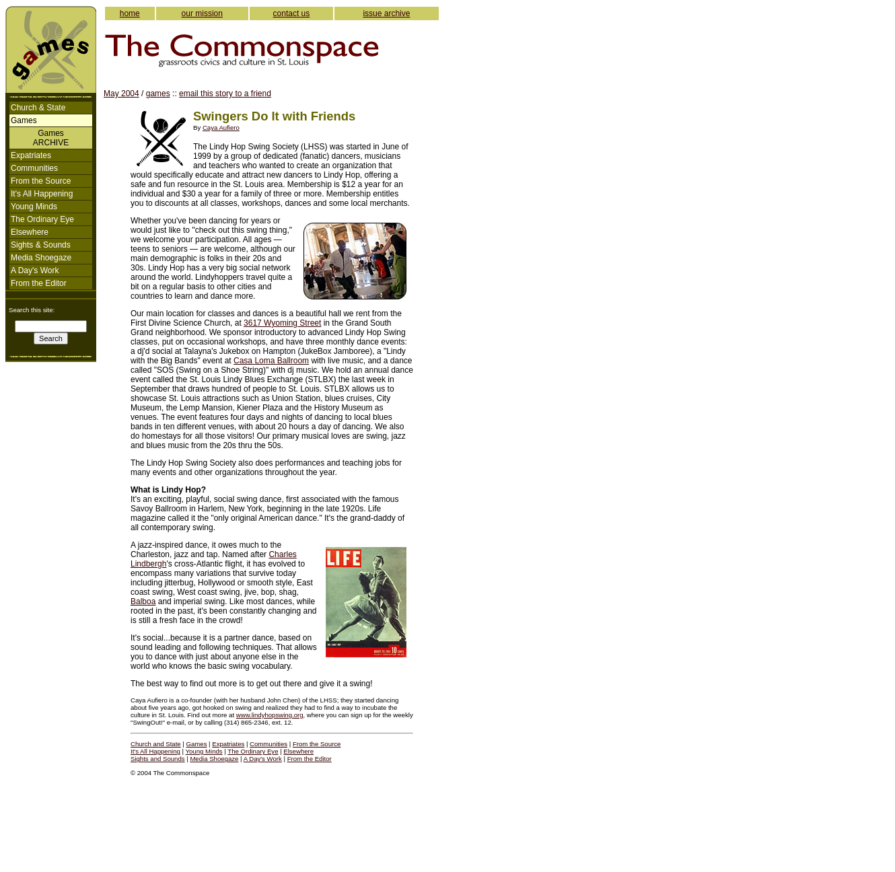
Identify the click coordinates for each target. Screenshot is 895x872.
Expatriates (31, 155)
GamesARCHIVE (51, 138)
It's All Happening (42, 193)
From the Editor (39, 283)
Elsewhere (29, 232)
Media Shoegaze (41, 257)
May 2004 (121, 93)
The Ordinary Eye (42, 219)
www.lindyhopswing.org (269, 715)
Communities (34, 168)
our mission (202, 13)
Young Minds (34, 206)
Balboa (143, 601)
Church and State (156, 744)
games (158, 93)
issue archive (386, 13)
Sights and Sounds (158, 758)
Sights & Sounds (41, 245)
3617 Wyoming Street (282, 323)
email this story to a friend (225, 93)
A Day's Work (35, 270)
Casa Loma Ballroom (271, 360)
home (130, 13)
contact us (291, 13)
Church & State (38, 107)
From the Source (41, 181)
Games (196, 744)
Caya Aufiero (221, 127)
